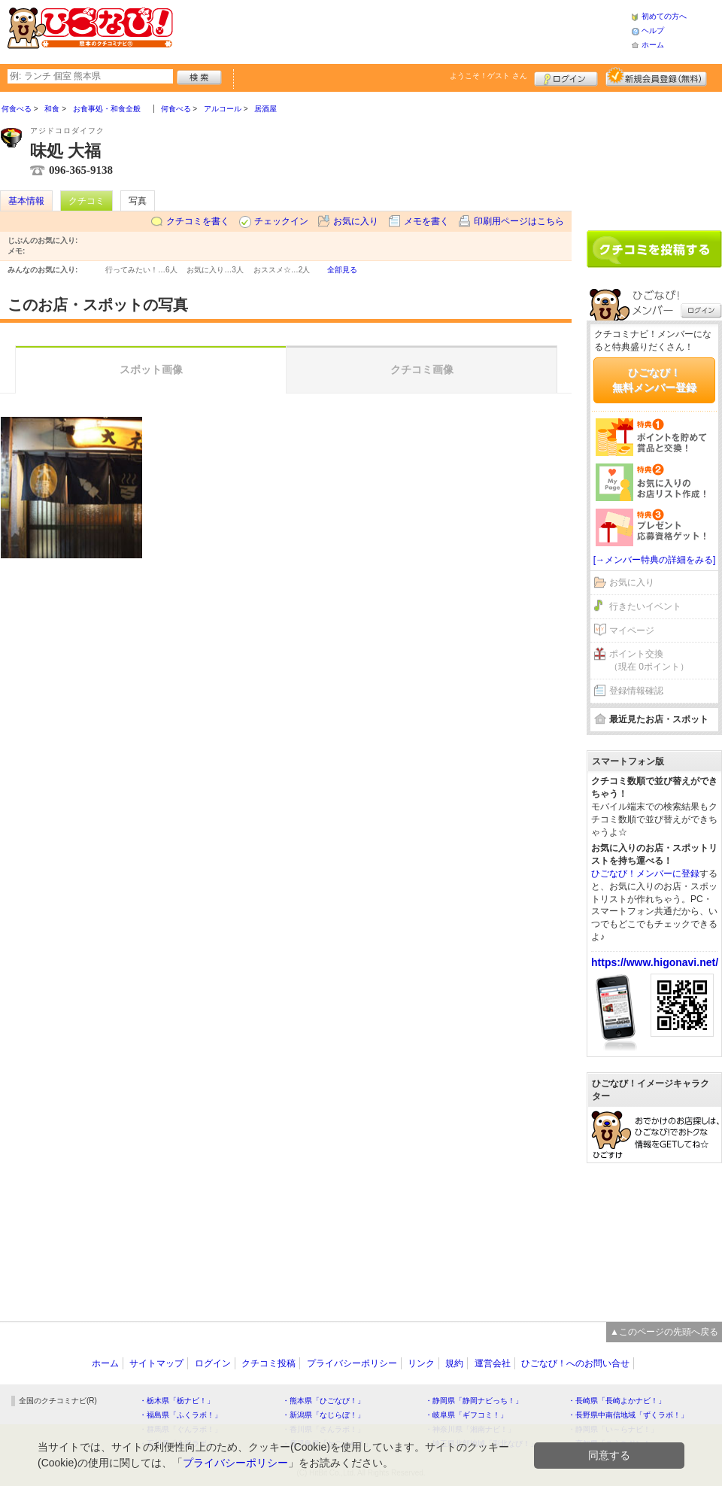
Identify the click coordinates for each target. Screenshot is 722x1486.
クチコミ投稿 (268, 1363)
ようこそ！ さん (488, 75)
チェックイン (281, 221)
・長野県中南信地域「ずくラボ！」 (628, 1415)
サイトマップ (156, 1363)
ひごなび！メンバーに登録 (645, 873)
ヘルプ (653, 30)
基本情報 (26, 201)
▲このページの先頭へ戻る (664, 1331)
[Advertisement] (654, 155)
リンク (421, 1363)
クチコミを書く (197, 221)
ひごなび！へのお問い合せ (575, 1363)
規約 (454, 1363)
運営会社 (493, 1363)
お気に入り (355, 221)
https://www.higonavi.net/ (654, 962)
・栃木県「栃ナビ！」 (176, 1400)
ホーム (653, 45)
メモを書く (426, 221)
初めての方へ (664, 16)
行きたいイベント (645, 606)
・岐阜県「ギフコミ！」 (466, 1415)
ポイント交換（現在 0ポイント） (649, 660)
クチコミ (86, 201)
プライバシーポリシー (352, 1363)
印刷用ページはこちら (519, 221)
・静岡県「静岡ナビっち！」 (474, 1400)
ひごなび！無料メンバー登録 (654, 380)
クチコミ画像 (422, 369)
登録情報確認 (636, 690)
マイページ (631, 630)
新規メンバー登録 (656, 77)
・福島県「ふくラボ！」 (180, 1415)
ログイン (566, 77)
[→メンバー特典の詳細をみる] (654, 560)
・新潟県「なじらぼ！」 (323, 1415)
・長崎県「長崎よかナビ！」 (617, 1400)
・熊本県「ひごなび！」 (323, 1400)
